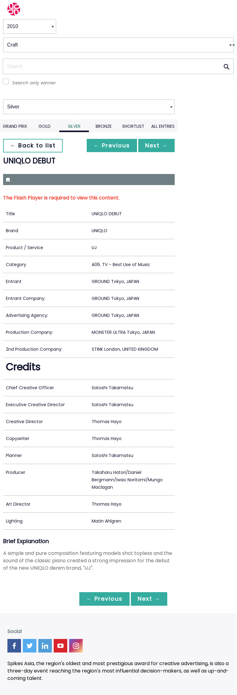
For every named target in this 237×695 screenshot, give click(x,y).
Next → (155, 145)
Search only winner (34, 83)
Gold (45, 126)
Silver (74, 126)
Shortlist (133, 126)
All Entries (163, 126)
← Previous (110, 145)
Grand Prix (15, 126)
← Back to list (33, 145)
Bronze (104, 126)
